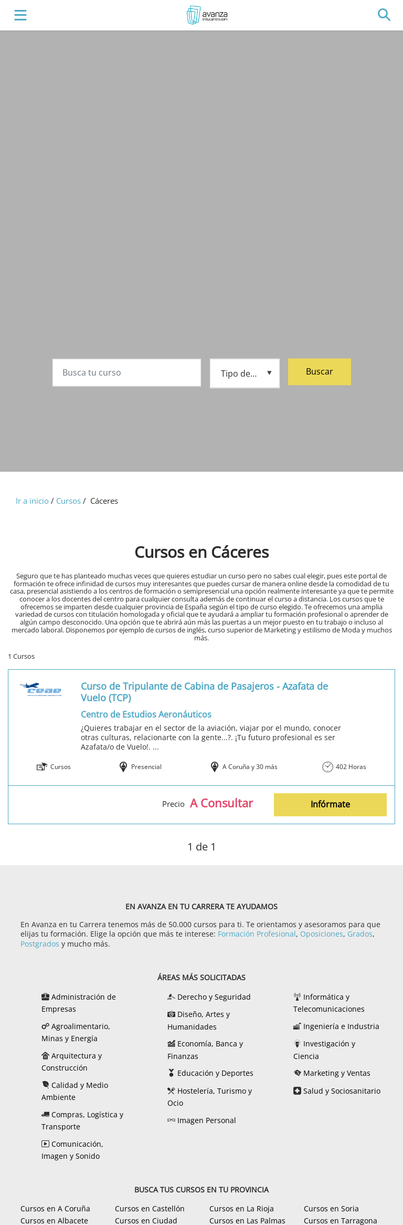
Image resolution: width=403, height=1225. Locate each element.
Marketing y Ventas (336, 1073)
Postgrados (39, 944)
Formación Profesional (257, 934)
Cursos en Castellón (150, 1208)
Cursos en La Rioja (241, 1208)
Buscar (319, 373)
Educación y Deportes (215, 1073)
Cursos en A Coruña (55, 1208)
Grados (360, 934)
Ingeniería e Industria (341, 1026)
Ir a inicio (32, 500)
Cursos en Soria (331, 1208)
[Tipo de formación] (245, 373)
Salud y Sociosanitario (341, 1091)
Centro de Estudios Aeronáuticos (146, 714)
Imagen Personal (206, 1120)
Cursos (68, 500)
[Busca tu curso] (126, 374)
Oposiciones (321, 934)
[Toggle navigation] (18, 15)
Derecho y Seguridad (214, 997)
